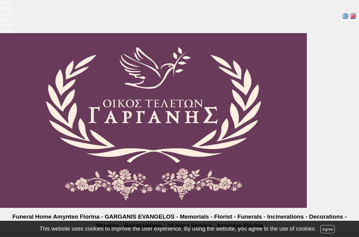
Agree (327, 229)
